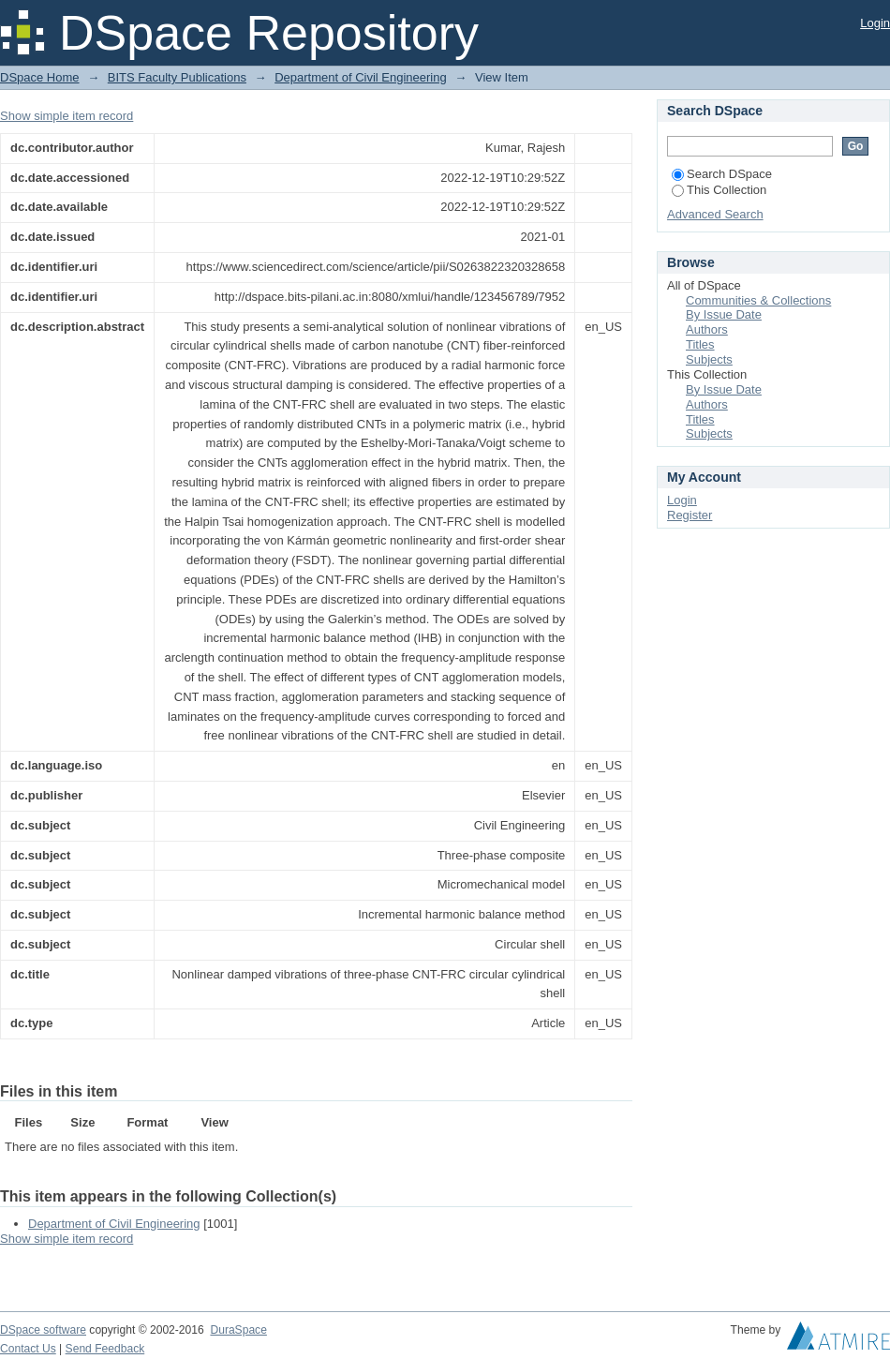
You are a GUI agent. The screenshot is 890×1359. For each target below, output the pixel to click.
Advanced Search (715, 214)
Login (875, 23)
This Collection (719, 190)
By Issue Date (724, 314)
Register (689, 515)
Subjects (709, 359)
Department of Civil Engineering (360, 77)
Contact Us (28, 1348)
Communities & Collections (758, 300)
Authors (707, 329)
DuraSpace (238, 1330)
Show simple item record (66, 116)
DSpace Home (40, 77)
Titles (700, 344)
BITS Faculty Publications (177, 77)
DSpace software (43, 1330)
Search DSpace (722, 174)
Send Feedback (105, 1348)
